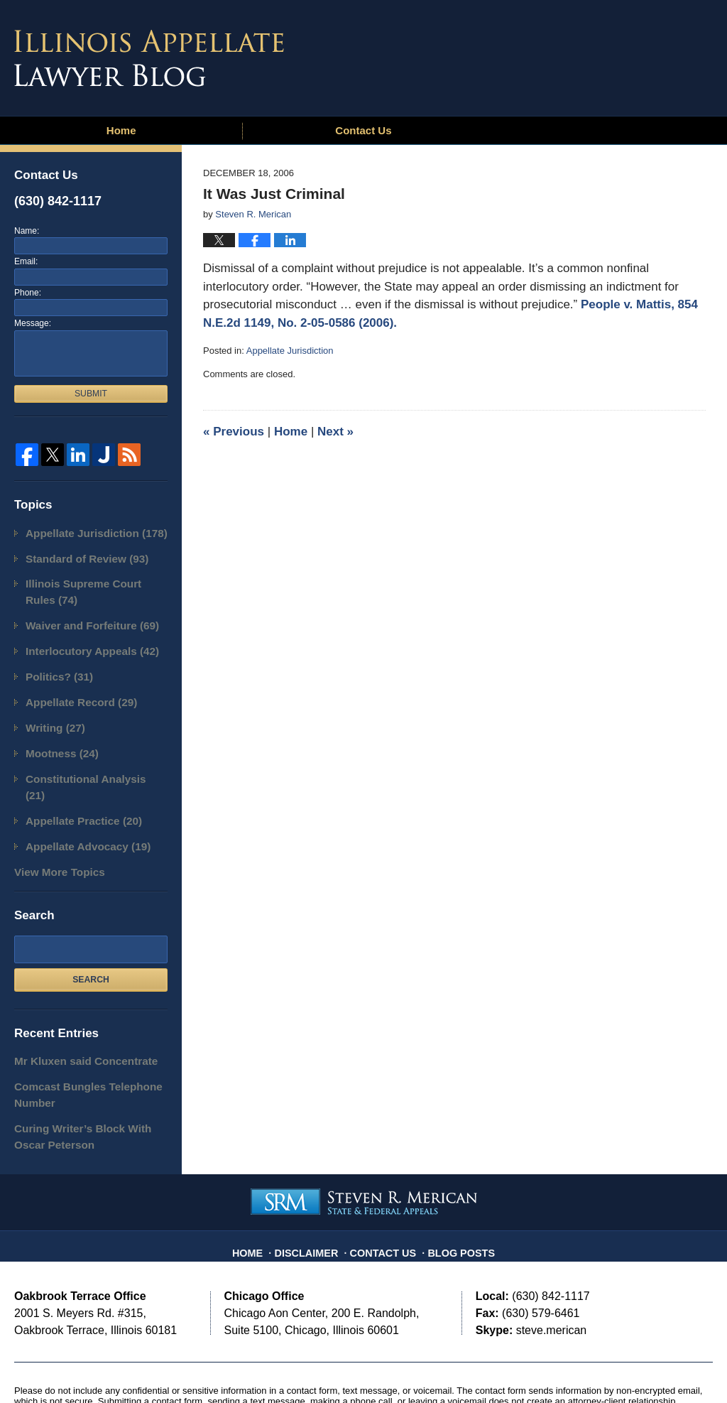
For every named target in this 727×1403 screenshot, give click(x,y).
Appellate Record (73, 684)
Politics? (54, 661)
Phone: (27, 293)
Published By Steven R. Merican (608, 54)
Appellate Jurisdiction (290, 350)
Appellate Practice (75, 776)
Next (335, 431)
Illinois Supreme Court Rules (89, 585)
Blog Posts (454, 1183)
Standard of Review (78, 555)
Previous (233, 431)
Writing (51, 708)
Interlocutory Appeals (82, 638)
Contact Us (363, 130)
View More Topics (53, 823)
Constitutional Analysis (86, 754)
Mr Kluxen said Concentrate (75, 1009)
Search (90, 929)
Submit (91, 394)
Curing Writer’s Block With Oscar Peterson (87, 1077)
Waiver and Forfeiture (82, 615)
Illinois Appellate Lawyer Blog (149, 58)
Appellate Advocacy (79, 800)
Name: (26, 231)
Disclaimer (314, 1183)
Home (121, 130)
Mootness (56, 730)
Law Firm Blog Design (645, 1366)
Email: (26, 261)
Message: (32, 323)
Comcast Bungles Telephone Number (77, 1040)
